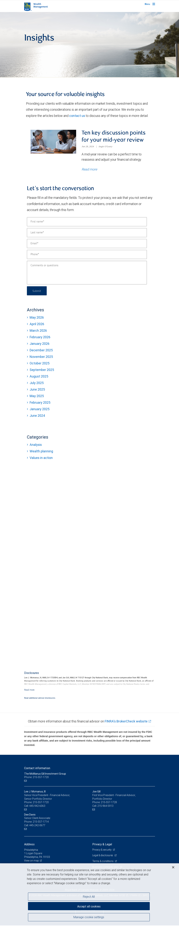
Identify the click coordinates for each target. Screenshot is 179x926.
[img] (89, 44)
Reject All (89, 896)
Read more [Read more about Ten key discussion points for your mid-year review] (89, 170)
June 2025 (37, 390)
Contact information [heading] (37, 768)
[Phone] (87, 254)
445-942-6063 (37, 806)
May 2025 (37, 396)
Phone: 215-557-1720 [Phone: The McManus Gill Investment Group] (36, 777)
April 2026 (37, 324)
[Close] (173, 867)
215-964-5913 (105, 806)
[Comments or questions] (87, 273)
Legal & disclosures (103, 855)
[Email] (87, 243)
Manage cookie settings (88, 917)
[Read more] (29, 690)
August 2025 (39, 377)
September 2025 (42, 370)
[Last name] (87, 233)
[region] (89, 894)
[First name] (87, 222)
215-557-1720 (41, 802)
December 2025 (41, 350)
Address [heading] (29, 844)
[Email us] (26, 781)
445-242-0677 (37, 825)
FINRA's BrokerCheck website (126, 722)
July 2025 (37, 383)
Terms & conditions (103, 861)
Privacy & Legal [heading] (102, 844)
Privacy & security (102, 850)
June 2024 (37, 416)
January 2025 (39, 409)
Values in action (41, 458)
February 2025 (40, 403)
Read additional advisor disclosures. (40, 698)
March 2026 (38, 331)
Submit (37, 291)
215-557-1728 (109, 802)
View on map (31, 861)
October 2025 (39, 363)
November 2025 (41, 357)
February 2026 (40, 337)
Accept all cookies (88, 906)
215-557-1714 (41, 822)
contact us (77, 116)
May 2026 (37, 318)
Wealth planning (41, 451)
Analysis (36, 445)
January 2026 (39, 344)
